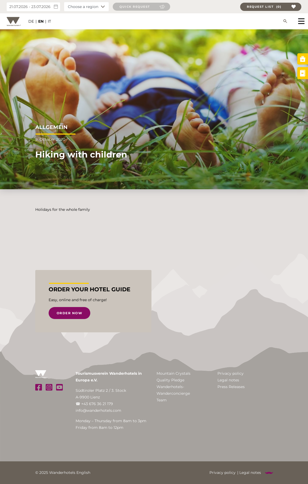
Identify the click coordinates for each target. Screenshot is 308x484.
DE (31, 21)
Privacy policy (230, 373)
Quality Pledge (170, 380)
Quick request (134, 7)
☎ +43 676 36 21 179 (94, 403)
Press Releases (231, 386)
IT (49, 21)
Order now (70, 313)
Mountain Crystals (173, 373)
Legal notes (228, 380)
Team (162, 400)
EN (41, 21)
